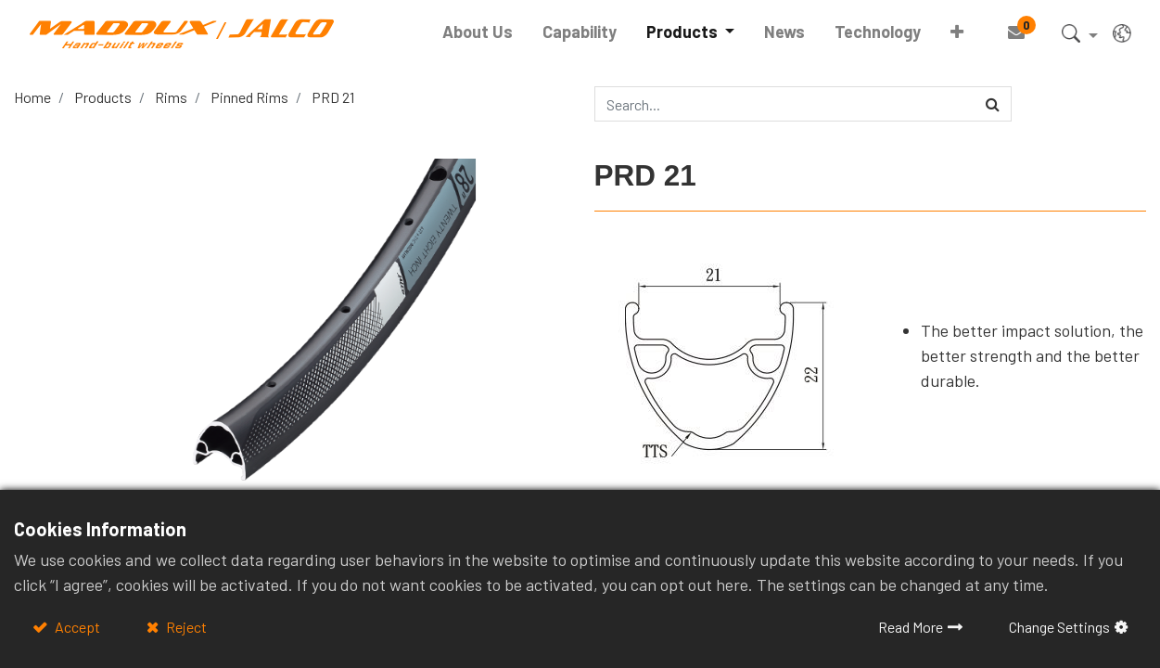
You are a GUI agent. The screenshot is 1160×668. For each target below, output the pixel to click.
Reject (185, 627)
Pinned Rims (249, 97)
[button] (957, 32)
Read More (910, 627)
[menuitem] (477, 32)
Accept (76, 627)
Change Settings (1059, 627)
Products (103, 97)
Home (32, 97)
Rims (171, 97)
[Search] (993, 104)
